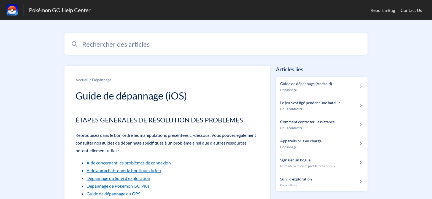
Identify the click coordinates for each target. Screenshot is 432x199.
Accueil (81, 79)
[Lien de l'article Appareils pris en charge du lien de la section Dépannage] (322, 143)
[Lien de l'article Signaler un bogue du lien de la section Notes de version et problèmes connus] (322, 162)
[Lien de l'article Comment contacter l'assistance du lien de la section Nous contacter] (322, 124)
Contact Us (411, 10)
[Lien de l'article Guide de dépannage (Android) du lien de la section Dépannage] (322, 86)
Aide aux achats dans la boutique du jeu (124, 170)
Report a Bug (383, 10)
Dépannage (101, 79)
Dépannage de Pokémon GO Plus (118, 185)
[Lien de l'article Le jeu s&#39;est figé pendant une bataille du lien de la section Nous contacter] (322, 105)
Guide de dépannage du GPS (113, 193)
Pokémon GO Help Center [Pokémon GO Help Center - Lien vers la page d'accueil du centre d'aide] (60, 10)
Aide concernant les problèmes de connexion (129, 162)
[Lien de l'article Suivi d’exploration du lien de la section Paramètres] (322, 181)
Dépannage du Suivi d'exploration (118, 178)
